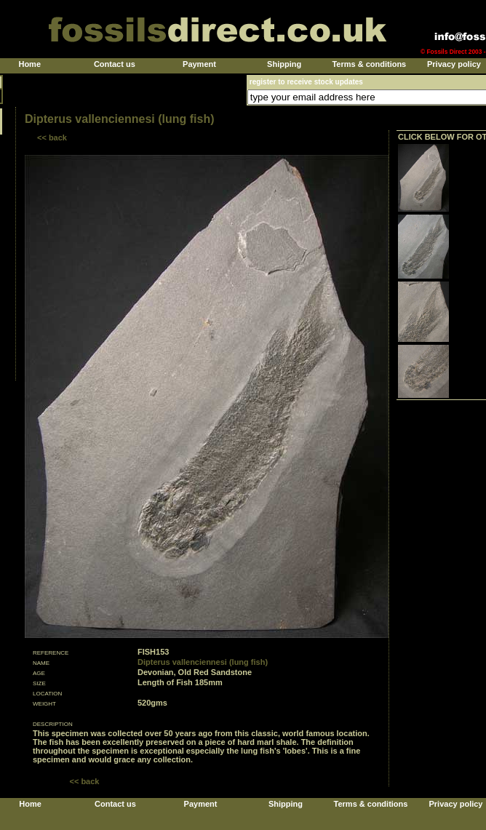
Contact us (114, 64)
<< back (52, 137)
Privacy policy (454, 64)
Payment (199, 64)
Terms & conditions (369, 64)
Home (29, 64)
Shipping (284, 64)
